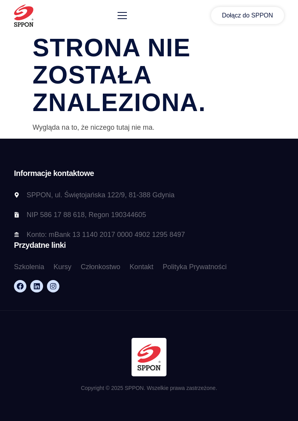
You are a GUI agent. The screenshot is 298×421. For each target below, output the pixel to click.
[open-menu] (122, 15)
